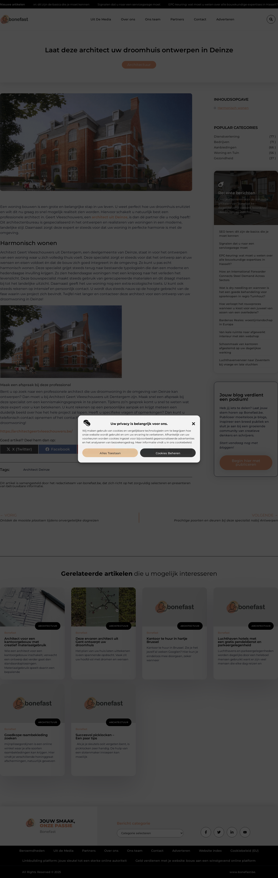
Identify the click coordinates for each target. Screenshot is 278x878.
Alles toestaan (110, 453)
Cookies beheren (168, 453)
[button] (193, 423)
